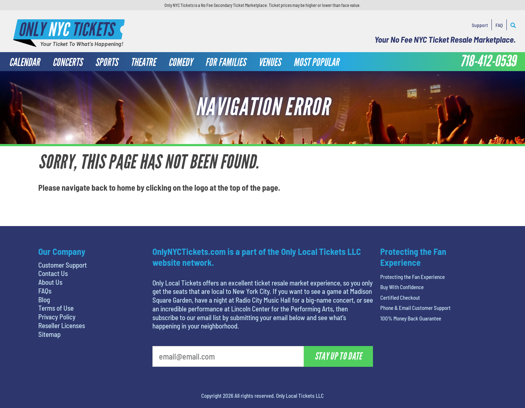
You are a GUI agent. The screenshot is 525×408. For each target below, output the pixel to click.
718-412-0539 (488, 61)
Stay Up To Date (338, 356)
